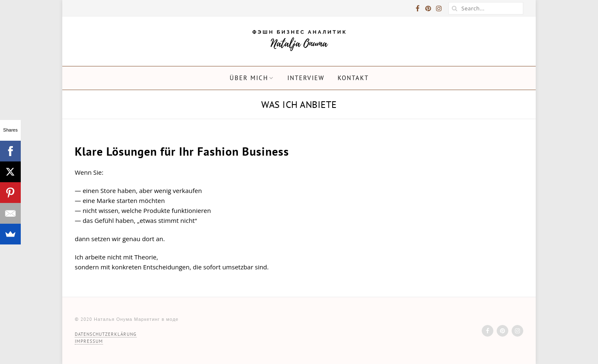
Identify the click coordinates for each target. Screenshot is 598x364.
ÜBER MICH (249, 78)
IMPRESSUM (89, 341)
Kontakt (353, 78)
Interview (305, 78)
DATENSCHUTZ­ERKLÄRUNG (106, 334)
